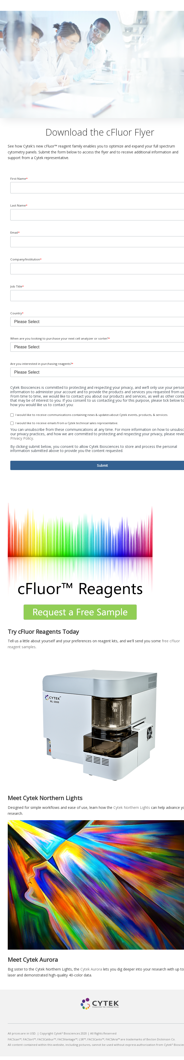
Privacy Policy (21, 441)
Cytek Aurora (91, 972)
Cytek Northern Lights (131, 811)
